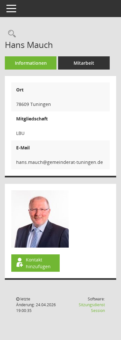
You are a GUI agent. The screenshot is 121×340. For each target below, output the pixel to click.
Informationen (31, 63)
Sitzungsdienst (92, 307)
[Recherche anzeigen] (10, 34)
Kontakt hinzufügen (33, 263)
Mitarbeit (84, 63)
